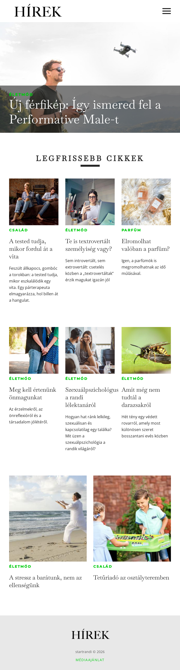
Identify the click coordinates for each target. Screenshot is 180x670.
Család (18, 230)
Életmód (21, 94)
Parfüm (131, 230)
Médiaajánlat (90, 659)
